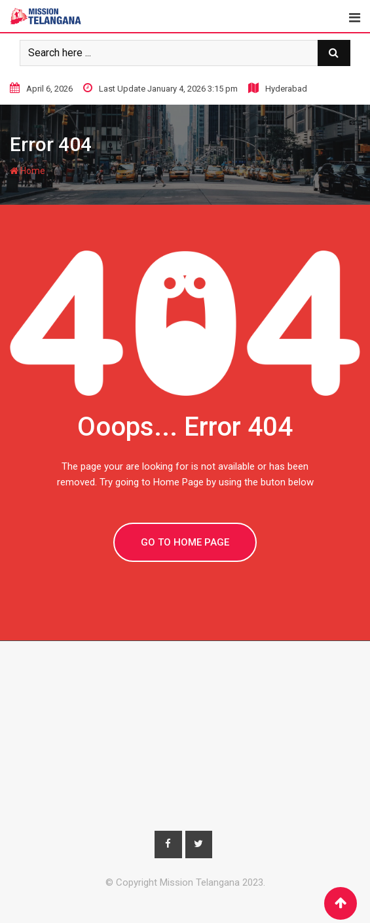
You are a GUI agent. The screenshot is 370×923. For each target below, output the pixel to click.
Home (27, 170)
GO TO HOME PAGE (185, 542)
